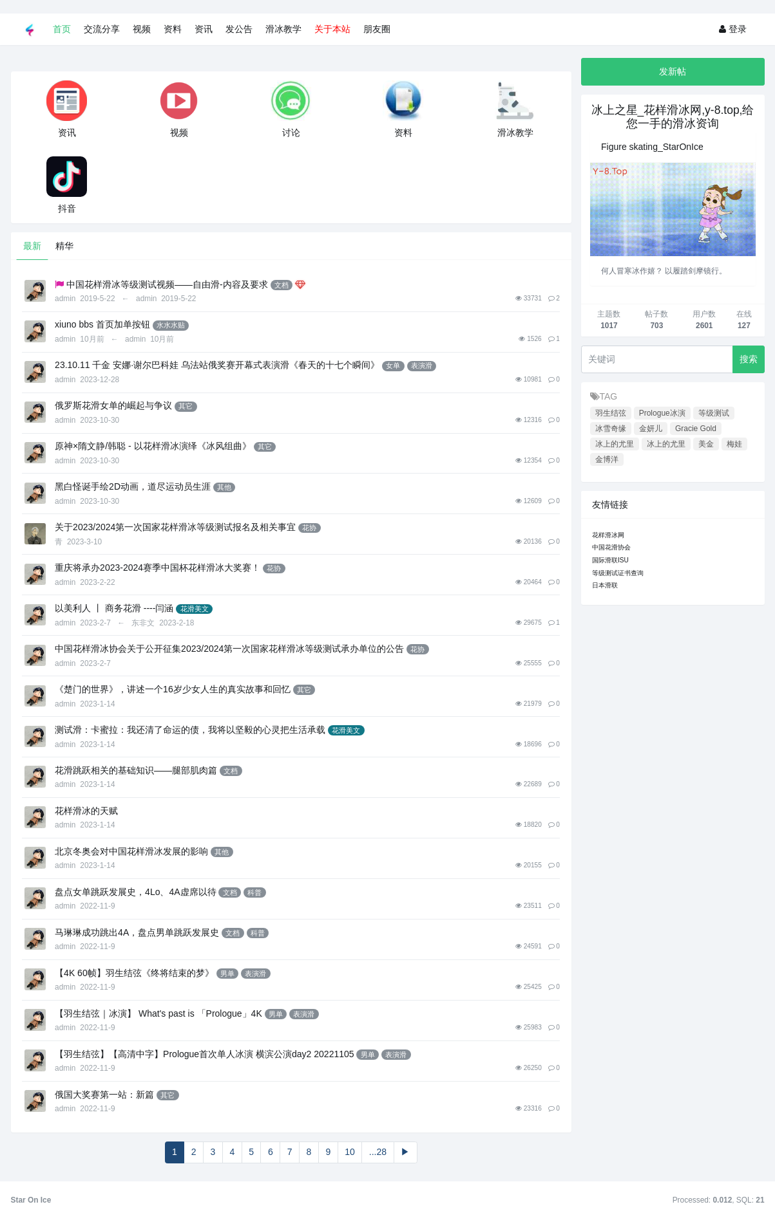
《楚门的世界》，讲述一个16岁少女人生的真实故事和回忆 (173, 689)
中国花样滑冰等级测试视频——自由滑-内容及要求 (167, 284)
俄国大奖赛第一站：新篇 (104, 1094)
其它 (185, 406)
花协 (309, 527)
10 (350, 1152)
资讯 (204, 29)
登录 (733, 29)
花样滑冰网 (608, 535)
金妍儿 (650, 428)
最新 (32, 246)
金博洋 (606, 459)
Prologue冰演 (662, 413)
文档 (281, 285)
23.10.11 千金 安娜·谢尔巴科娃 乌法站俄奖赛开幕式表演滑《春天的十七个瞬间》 (217, 365)
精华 (64, 246)
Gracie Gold (695, 428)
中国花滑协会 (611, 547)
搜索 (749, 359)
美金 (706, 443)
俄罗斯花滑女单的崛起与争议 (113, 405)
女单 (393, 365)
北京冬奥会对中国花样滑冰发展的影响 (131, 851)
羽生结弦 (610, 413)
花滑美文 (194, 609)
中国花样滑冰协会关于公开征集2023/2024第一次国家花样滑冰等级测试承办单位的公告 (229, 648)
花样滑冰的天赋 (86, 811)
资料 (173, 29)
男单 (227, 973)
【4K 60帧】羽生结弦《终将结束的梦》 (134, 973)
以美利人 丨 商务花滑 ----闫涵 (114, 608)
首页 (62, 29)
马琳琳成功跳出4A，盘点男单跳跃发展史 (137, 932)
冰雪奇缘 (610, 428)
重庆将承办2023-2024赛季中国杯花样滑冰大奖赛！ (157, 567)
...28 (378, 1152)
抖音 (67, 208)
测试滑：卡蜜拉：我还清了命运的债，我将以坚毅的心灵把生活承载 (190, 730)
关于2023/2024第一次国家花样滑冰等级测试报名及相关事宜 (175, 527)
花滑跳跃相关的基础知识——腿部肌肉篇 (136, 770)
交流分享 (102, 29)
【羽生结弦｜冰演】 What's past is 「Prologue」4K (158, 1013)
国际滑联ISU (610, 560)
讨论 (291, 132)
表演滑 (421, 365)
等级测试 (713, 413)
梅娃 (734, 443)
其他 (224, 487)
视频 (142, 29)
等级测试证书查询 (618, 573)
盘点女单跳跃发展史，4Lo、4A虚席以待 (135, 892)
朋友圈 (376, 29)
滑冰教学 (283, 29)
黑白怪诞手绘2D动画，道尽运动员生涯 (133, 486)
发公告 (239, 29)
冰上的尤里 (614, 443)
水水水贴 (171, 325)
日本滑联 (605, 585)
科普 (254, 892)
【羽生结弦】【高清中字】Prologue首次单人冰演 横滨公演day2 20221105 (204, 1054)
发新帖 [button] (672, 71)
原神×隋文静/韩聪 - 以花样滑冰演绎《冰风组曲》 (153, 446)
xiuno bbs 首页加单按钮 (102, 324)
